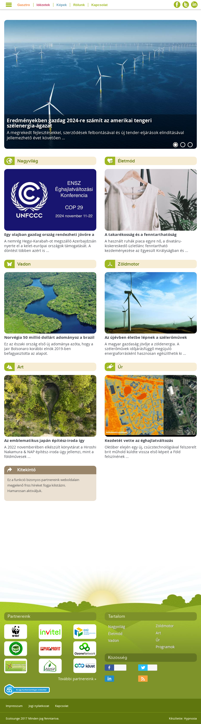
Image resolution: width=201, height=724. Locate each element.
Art (20, 367)
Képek (62, 5)
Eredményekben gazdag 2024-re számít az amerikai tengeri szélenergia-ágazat (79, 122)
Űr (120, 367)
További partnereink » (77, 678)
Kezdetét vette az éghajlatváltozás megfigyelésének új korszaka (139, 443)
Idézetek (43, 5)
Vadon (24, 264)
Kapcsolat (99, 5)
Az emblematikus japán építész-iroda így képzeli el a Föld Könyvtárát (44, 443)
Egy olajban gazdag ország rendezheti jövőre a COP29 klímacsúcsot (49, 237)
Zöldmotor (128, 264)
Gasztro (23, 5)
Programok (165, 646)
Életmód (126, 161)
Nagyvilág (27, 161)
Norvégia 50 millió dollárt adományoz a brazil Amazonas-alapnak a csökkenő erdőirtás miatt (50, 340)
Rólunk (79, 5)
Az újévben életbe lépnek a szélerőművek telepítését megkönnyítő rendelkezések (146, 340)
